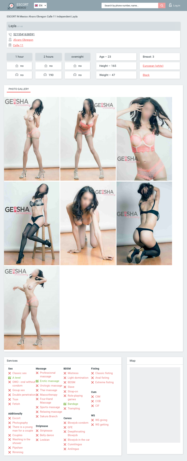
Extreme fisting (104, 382)
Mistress (73, 373)
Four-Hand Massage (46, 400)
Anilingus (73, 449)
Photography (20, 422)
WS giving (101, 420)
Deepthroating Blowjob (76, 433)
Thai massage (48, 390)
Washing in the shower (21, 441)
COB (98, 401)
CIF (97, 405)
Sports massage (50, 407)
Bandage (73, 404)
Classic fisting (104, 373)
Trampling (74, 408)
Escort (16, 418)
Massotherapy (48, 394)
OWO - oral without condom (23, 383)
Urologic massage (51, 385)
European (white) (153, 66)
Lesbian (44, 439)
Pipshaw (17, 447)
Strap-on (73, 391)
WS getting (101, 424)
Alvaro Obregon (37, 16)
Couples (17, 435)
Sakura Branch (49, 416)
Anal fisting (102, 377)
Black (146, 75)
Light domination (78, 377)
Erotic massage (49, 381)
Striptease (46, 430)
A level (16, 377)
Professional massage (48, 374)
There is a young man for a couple (22, 428)
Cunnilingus (75, 444)
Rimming (17, 452)
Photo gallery (19, 88)
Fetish (16, 404)
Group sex (18, 390)
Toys (15, 399)
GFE (70, 427)
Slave (71, 387)
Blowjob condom (78, 422)
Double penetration (24, 394)
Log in (174, 5)
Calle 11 (51, 16)
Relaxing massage (51, 411)
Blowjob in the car (79, 439)
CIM (97, 396)
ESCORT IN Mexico (17, 16)
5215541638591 (24, 34)
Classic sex (19, 373)
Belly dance (47, 435)
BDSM (71, 382)
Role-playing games (75, 397)
